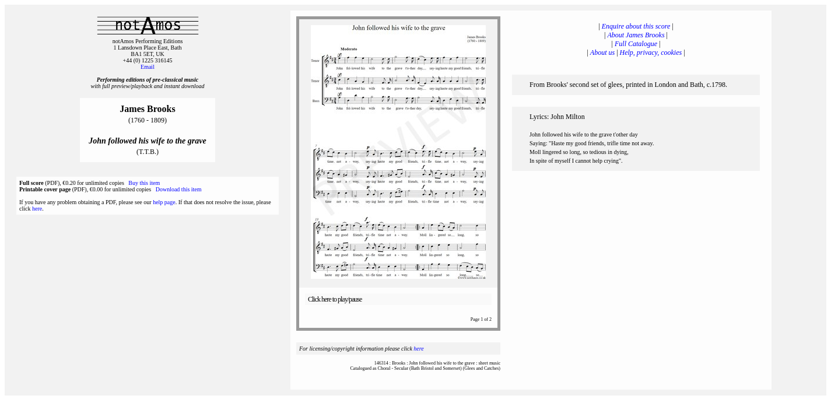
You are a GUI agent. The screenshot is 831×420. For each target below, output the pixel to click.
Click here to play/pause (335, 299)
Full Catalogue (636, 44)
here (37, 208)
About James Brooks (635, 35)
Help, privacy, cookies (651, 52)
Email (148, 67)
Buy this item (144, 183)
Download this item (179, 189)
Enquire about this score (636, 26)
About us (602, 52)
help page (164, 202)
